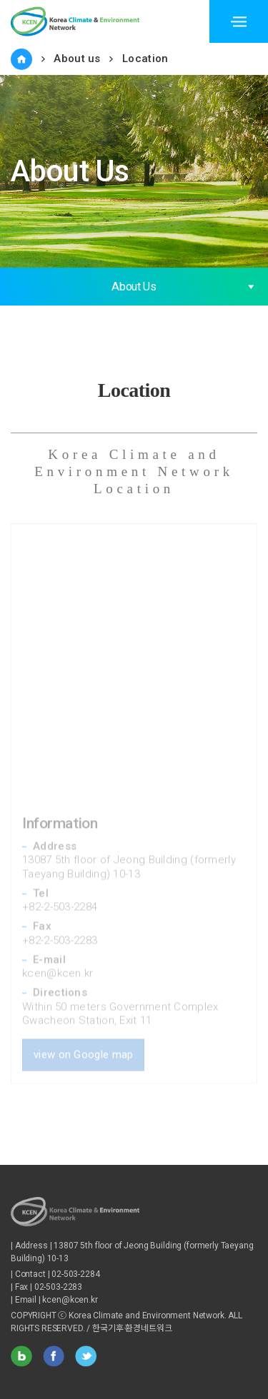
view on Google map (83, 1045)
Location (145, 58)
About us (77, 58)
